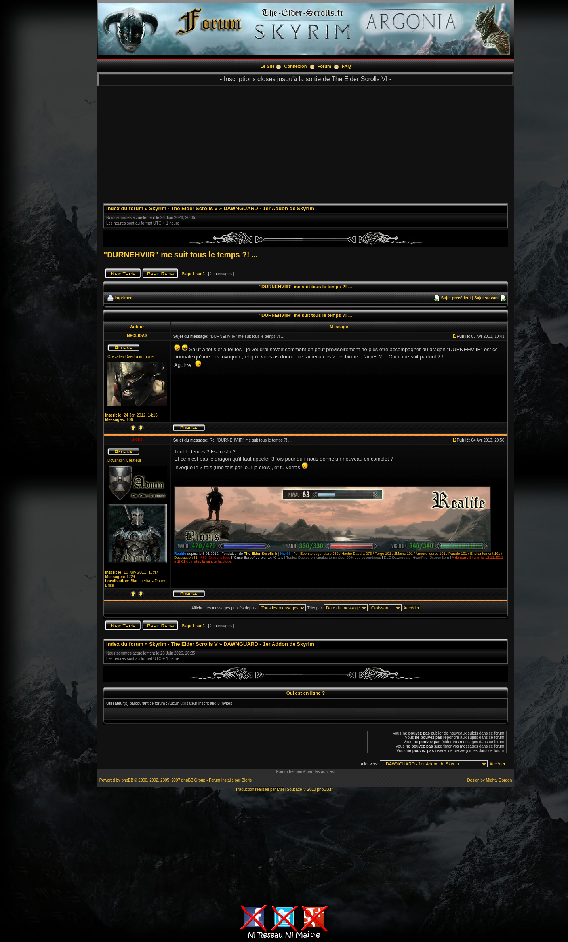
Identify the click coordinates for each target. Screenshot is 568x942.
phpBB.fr (325, 789)
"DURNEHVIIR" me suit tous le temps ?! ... (180, 254)
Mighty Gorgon (499, 780)
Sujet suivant (486, 298)
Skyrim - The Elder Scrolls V (183, 208)
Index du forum (124, 208)
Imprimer (123, 298)
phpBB (127, 780)
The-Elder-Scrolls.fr (260, 554)
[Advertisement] (305, 141)
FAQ (346, 66)
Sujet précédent (456, 298)
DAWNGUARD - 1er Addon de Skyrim (268, 208)
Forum (324, 66)
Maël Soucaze (289, 789)
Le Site (267, 66)
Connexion (295, 66)
